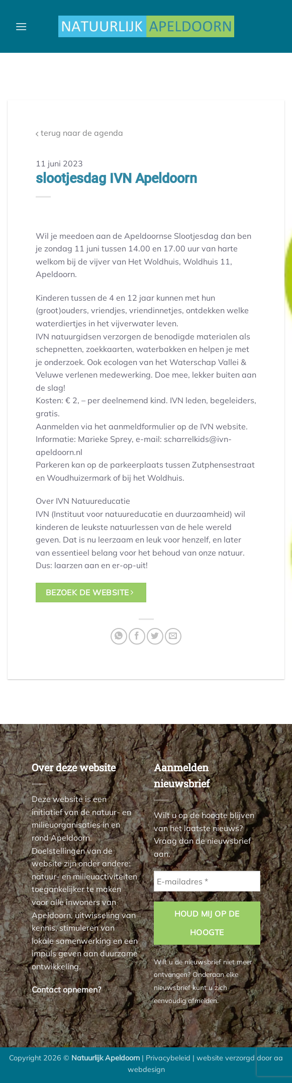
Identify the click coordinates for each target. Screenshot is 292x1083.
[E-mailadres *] (207, 881)
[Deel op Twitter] (155, 636)
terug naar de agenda (79, 133)
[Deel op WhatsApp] (119, 636)
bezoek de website (90, 592)
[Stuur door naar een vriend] (173, 636)
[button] (21, 26)
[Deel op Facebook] (137, 636)
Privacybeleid (168, 1057)
